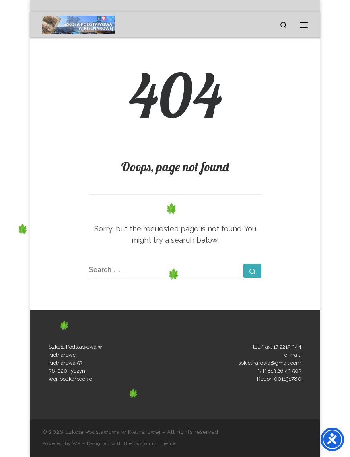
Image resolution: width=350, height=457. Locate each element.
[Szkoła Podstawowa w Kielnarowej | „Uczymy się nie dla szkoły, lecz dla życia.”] (78, 23)
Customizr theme (155, 443)
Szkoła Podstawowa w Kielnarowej (113, 432)
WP (76, 443)
